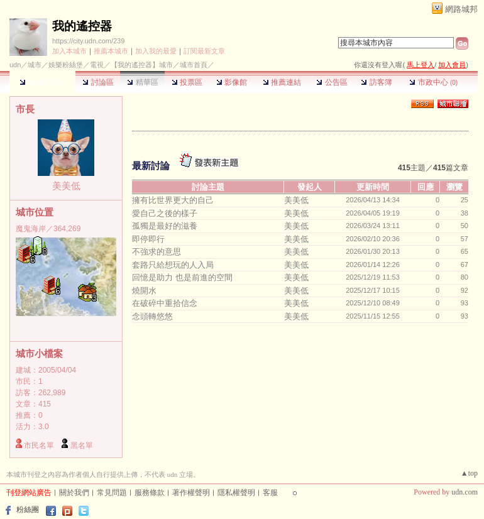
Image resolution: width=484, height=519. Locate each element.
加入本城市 (69, 51)
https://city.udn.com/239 (88, 41)
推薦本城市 (111, 51)
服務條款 (150, 492)
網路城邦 (461, 9)
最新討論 (151, 165)
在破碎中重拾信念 (164, 303)
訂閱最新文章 (204, 51)
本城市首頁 (42, 82)
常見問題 (112, 492)
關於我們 (74, 492)
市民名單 (39, 445)
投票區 (187, 82)
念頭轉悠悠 (152, 316)
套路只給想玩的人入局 (173, 265)
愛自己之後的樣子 (164, 213)
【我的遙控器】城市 (142, 64)
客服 (270, 492)
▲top (469, 473)
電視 (97, 64)
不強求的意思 (156, 251)
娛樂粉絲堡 (65, 64)
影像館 (231, 82)
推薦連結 (282, 82)
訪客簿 (376, 82)
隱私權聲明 (236, 492)
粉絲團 (27, 509)
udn (15, 64)
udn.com (464, 492)
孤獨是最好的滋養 (164, 226)
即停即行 (148, 239)
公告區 (331, 82)
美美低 (66, 185)
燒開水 (144, 290)
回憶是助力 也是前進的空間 (182, 277)
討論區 (97, 82)
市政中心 (433, 82)
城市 (34, 64)
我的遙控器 (82, 26)
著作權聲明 (191, 492)
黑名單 (81, 445)
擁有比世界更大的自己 (173, 200)
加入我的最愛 (156, 51)
